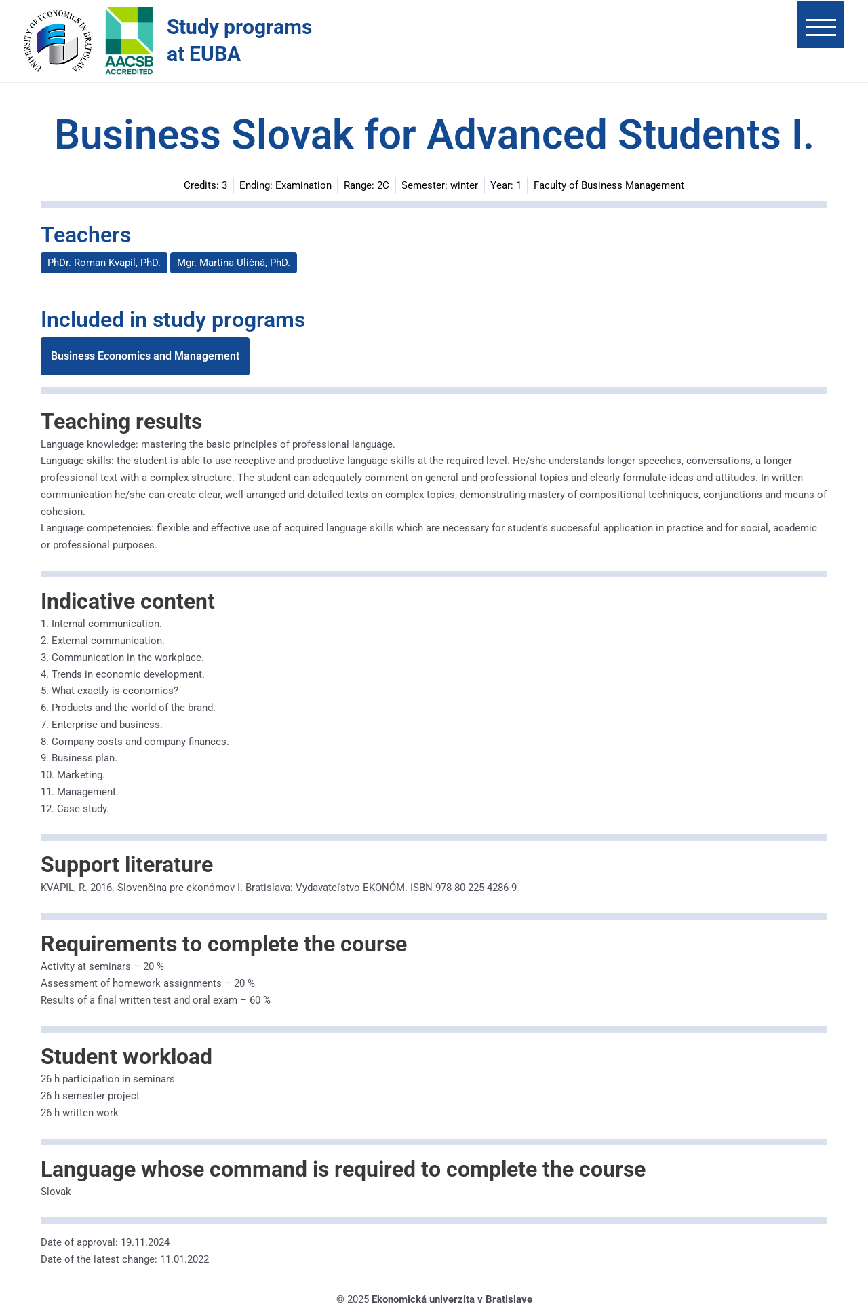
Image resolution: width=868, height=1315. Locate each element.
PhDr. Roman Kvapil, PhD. (104, 262)
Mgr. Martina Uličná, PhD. (233, 262)
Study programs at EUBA (239, 40)
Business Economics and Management (145, 355)
